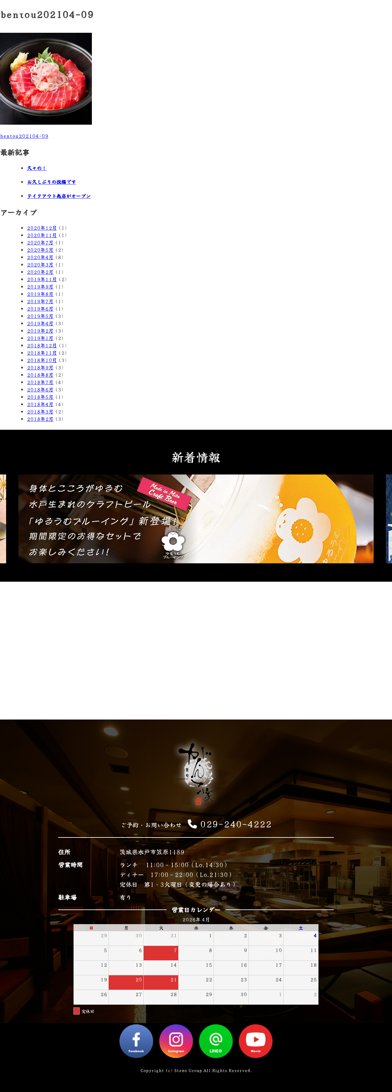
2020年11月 (42, 235)
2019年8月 (40, 293)
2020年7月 (40, 242)
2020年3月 (40, 264)
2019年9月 (40, 286)
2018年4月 (40, 404)
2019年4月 (40, 323)
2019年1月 (40, 338)
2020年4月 (40, 257)
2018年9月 (40, 367)
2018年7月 (40, 382)
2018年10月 (42, 360)
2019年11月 (42, 279)
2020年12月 (42, 227)
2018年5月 (40, 396)
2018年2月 (40, 418)
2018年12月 (42, 345)
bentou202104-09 (24, 135)
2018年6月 (40, 389)
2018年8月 (40, 374)
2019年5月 (40, 315)
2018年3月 (40, 411)
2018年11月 (42, 352)
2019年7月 (40, 301)
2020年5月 (40, 249)
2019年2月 (40, 330)
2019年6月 (40, 308)
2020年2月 (40, 271)
